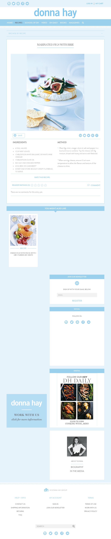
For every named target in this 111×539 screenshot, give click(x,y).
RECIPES (18, 22)
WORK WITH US (91, 508)
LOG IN (89, 3)
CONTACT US (20, 504)
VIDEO (44, 22)
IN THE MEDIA (77, 471)
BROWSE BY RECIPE (17, 33)
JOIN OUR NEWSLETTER (55, 508)
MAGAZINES (74, 22)
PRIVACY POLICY (90, 511)
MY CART (99, 3)
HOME (10, 22)
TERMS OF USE (90, 504)
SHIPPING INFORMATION (20, 508)
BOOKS (63, 22)
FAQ (20, 515)
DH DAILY (53, 22)
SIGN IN (55, 504)
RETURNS (20, 511)
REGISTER (77, 301)
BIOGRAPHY (77, 467)
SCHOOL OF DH (32, 22)
